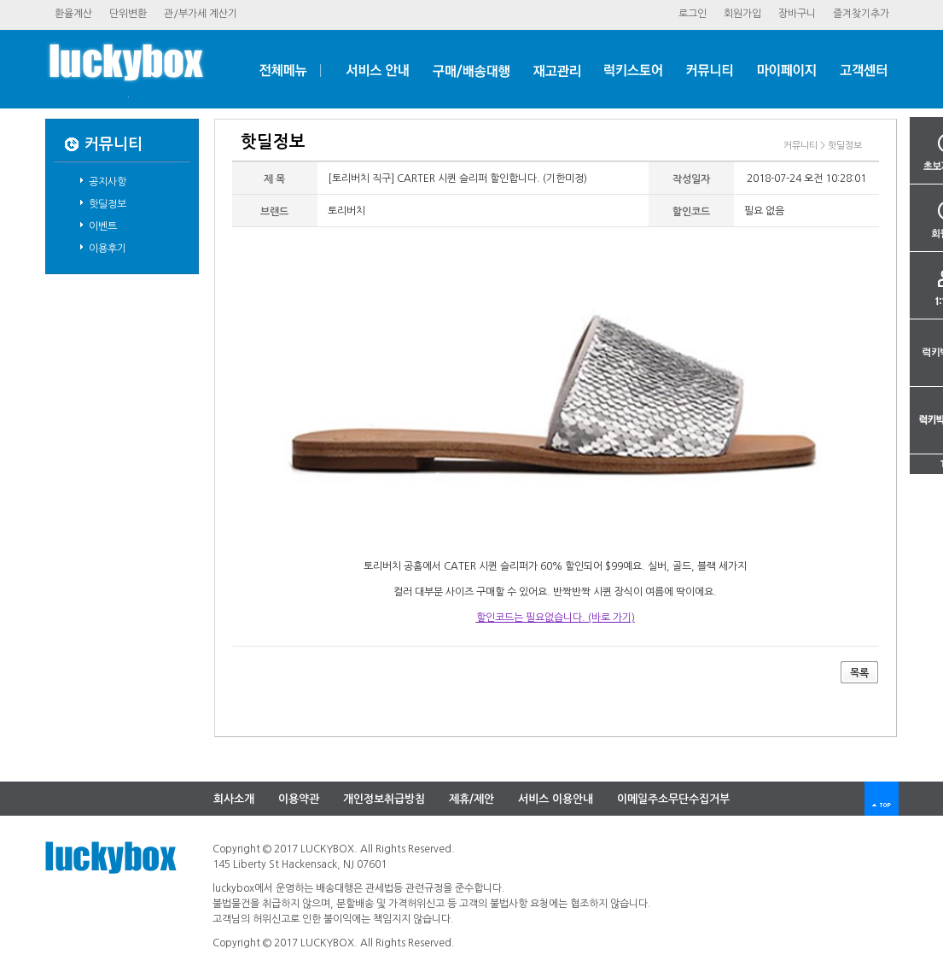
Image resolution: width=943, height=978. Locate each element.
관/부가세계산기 (200, 14)
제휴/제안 (471, 799)
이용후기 (107, 248)
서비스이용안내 (555, 799)
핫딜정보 (107, 204)
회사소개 (233, 799)
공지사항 (107, 182)
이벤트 (103, 226)
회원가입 (742, 14)
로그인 (692, 14)
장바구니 (797, 14)
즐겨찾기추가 (861, 14)
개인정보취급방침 (384, 799)
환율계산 (73, 14)
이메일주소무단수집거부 (673, 799)
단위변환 (128, 14)
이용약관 (298, 799)
